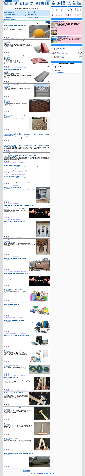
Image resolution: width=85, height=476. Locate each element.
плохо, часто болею (57, 69)
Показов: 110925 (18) (16, 390)
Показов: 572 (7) (12, 203)
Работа (6, 11)
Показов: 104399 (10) (16, 271)
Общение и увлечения (32, 17)
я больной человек (57, 70)
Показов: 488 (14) (12, 219)
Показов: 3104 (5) (16, 174)
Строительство (7, 17)
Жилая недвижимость (9, 12)
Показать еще (26, 470)
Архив (79, 72)
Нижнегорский (7, 19)
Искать (47, 21)
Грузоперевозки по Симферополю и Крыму (60, 36)
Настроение (56, 56)
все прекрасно (56, 64)
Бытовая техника (31, 14)
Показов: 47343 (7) (16, 38)
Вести (55, 52)
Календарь (56, 54)
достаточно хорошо (57, 66)
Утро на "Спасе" (57, 58)
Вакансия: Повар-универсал (57, 28)
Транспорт (29, 15)
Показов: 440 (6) (16, 162)
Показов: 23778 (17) (16, 333)
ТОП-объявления (66, 19)
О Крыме (16, 1)
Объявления (8, 1)
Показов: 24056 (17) (16, 317)
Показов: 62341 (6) (16, 53)
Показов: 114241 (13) (16, 405)
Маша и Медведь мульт (59, 53)
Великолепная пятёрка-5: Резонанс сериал (63, 49)
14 (51, 473)
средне (55, 67)
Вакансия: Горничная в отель (57, 21)
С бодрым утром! (57, 57)
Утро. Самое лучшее (58, 48)
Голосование (66, 61)
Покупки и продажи (32, 12)
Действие (14, 19)
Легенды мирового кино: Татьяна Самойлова (63, 51)
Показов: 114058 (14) (16, 451)
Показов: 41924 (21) (16, 256)
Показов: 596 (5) (13, 151)
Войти (48, 1)
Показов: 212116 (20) (16, 375)
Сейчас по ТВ (66, 45)
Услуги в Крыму (31, 11)
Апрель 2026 (66, 6)
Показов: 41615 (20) (16, 237)
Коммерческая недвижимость (11, 14)
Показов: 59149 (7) (16, 67)
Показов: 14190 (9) (16, 468)
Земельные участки (8, 15)
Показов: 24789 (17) (16, 302)
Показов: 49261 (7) (16, 82)
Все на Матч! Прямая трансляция (61, 47)
